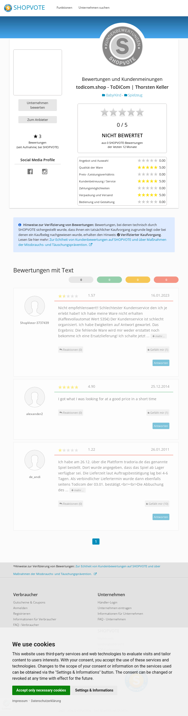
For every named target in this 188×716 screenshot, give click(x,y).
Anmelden (20, 608)
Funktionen (64, 7)
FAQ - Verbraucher (26, 625)
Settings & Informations (94, 690)
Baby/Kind (112, 95)
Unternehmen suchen (94, 7)
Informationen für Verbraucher (34, 619)
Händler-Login (107, 602)
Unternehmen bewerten (37, 105)
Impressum (20, 701)
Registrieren (21, 613)
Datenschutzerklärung (46, 701)
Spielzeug (133, 95)
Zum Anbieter (37, 119)
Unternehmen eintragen (115, 608)
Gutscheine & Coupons (29, 602)
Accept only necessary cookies (41, 690)
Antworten (161, 363)
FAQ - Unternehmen (112, 619)
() (158, 349)
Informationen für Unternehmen (120, 613)
